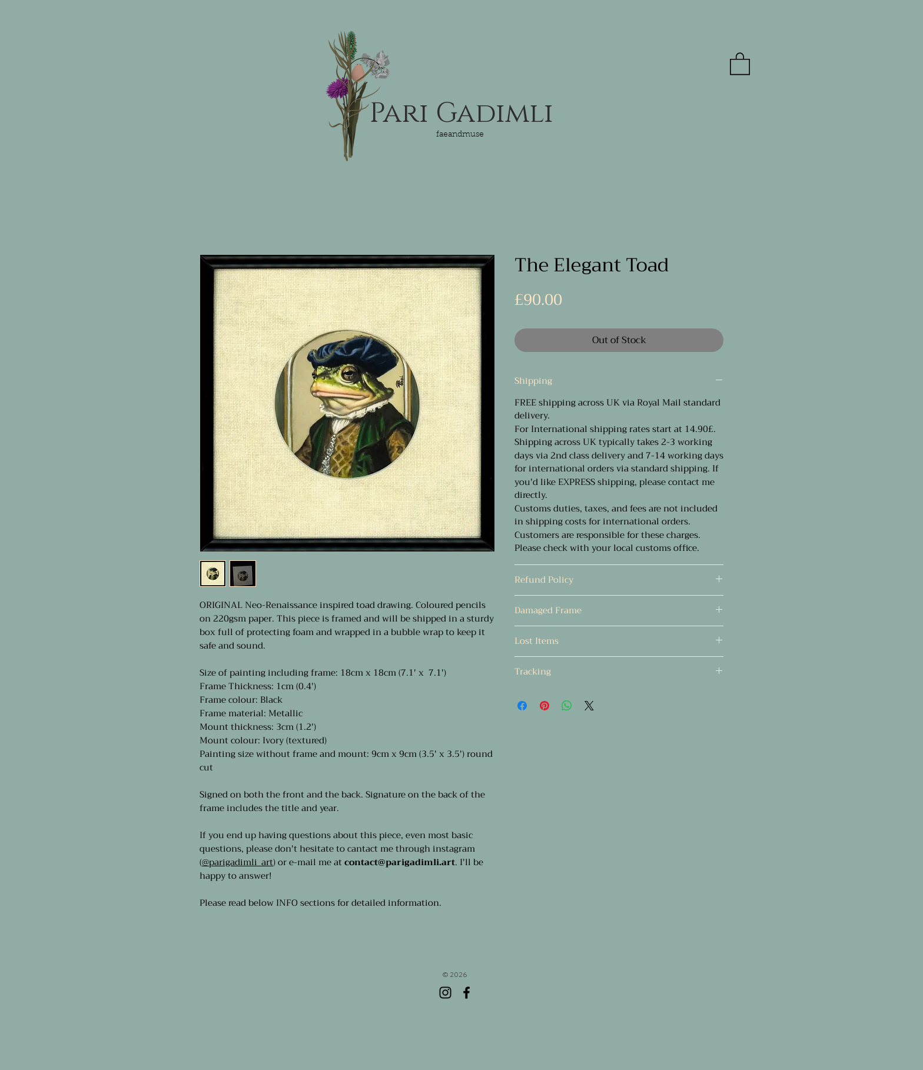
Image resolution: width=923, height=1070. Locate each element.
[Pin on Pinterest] (544, 706)
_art (265, 862)
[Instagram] (445, 993)
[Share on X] (589, 706)
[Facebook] (466, 993)
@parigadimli (229, 862)
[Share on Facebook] (522, 706)
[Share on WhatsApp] (567, 706)
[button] (740, 63)
